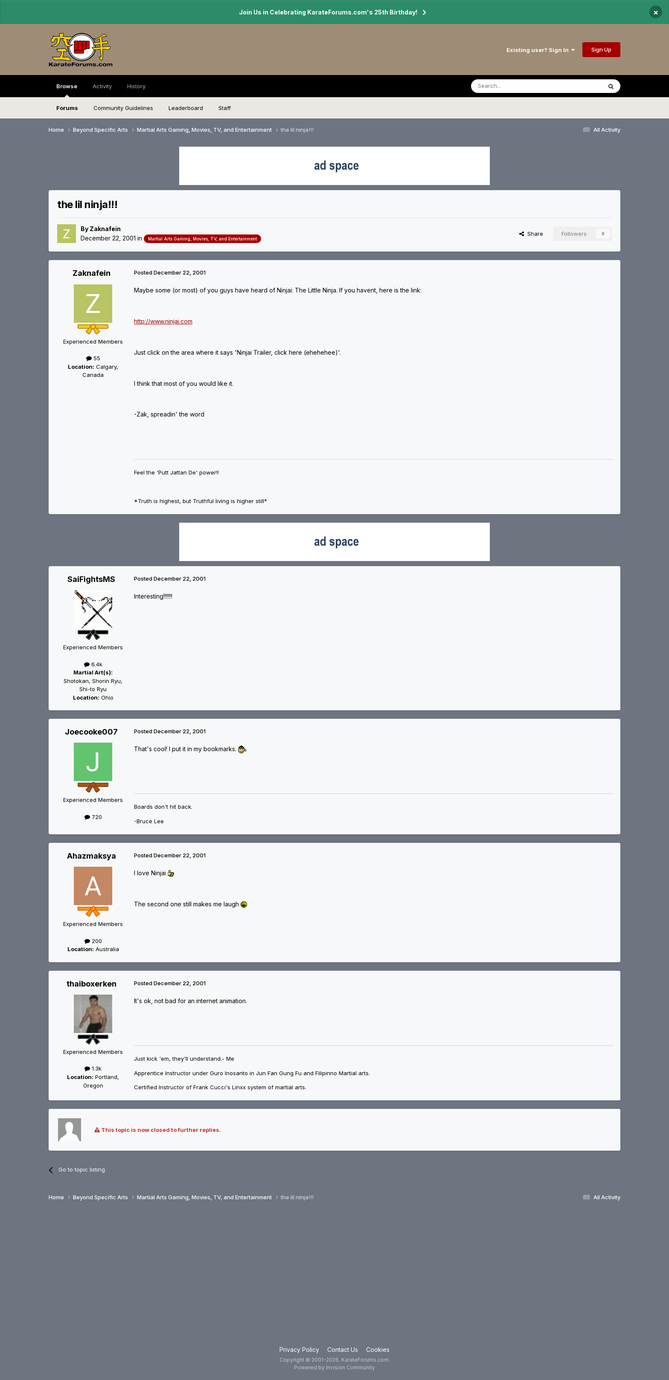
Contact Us (342, 1349)
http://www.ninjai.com (163, 321)
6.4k (93, 664)
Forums (67, 107)
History (136, 86)
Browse (66, 90)
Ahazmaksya (91, 855)
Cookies (378, 1349)
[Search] (514, 86)
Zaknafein (105, 228)
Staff (224, 107)
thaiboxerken (91, 983)
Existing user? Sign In (540, 49)
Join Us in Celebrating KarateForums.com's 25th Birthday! (328, 12)
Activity (102, 86)
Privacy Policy (299, 1349)
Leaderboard (186, 107)
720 (93, 816)
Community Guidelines (123, 107)
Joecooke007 (91, 731)
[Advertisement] (334, 1277)
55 (93, 358)
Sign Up (601, 49)
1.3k (93, 1068)
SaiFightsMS (91, 579)
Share (531, 233)
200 (93, 940)
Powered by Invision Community (334, 1367)
